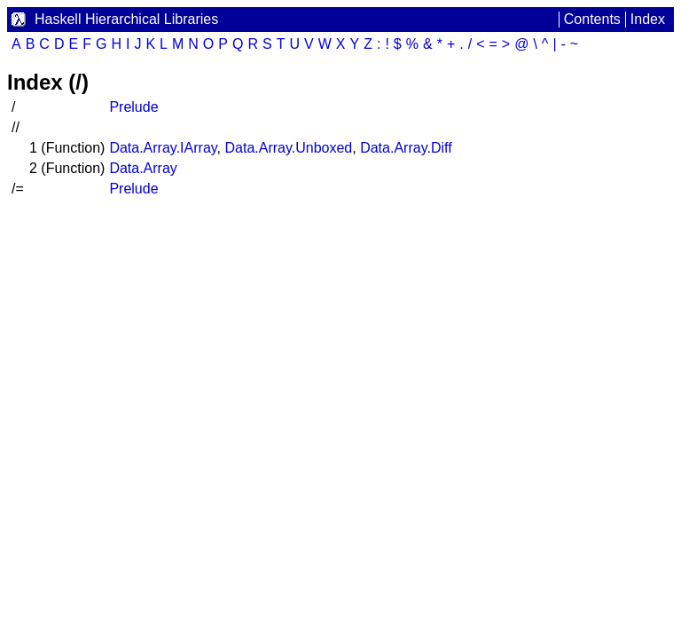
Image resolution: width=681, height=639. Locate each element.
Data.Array (142, 168)
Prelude (133, 106)
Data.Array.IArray (162, 147)
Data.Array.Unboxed (288, 147)
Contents (592, 19)
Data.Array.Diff (405, 147)
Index (647, 19)
